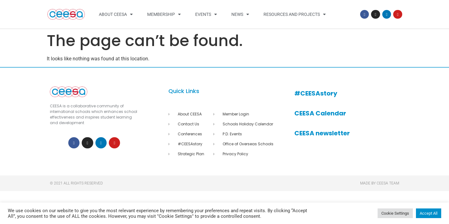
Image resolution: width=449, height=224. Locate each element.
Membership (164, 14)
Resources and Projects (294, 14)
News (240, 14)
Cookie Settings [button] (395, 213)
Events (206, 14)
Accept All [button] (428, 213)
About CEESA (116, 14)
